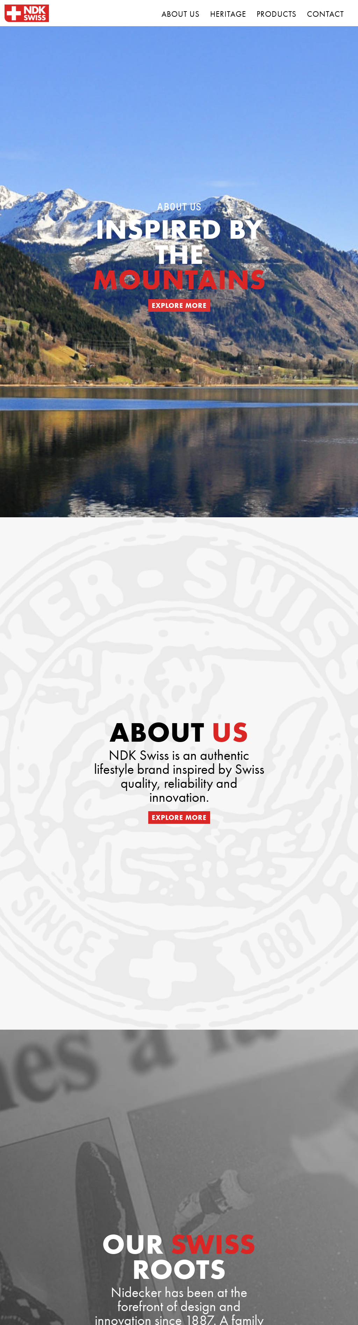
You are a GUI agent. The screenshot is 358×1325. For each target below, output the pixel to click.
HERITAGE (228, 14)
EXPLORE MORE (179, 305)
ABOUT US (181, 14)
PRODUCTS (276, 14)
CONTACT (325, 14)
